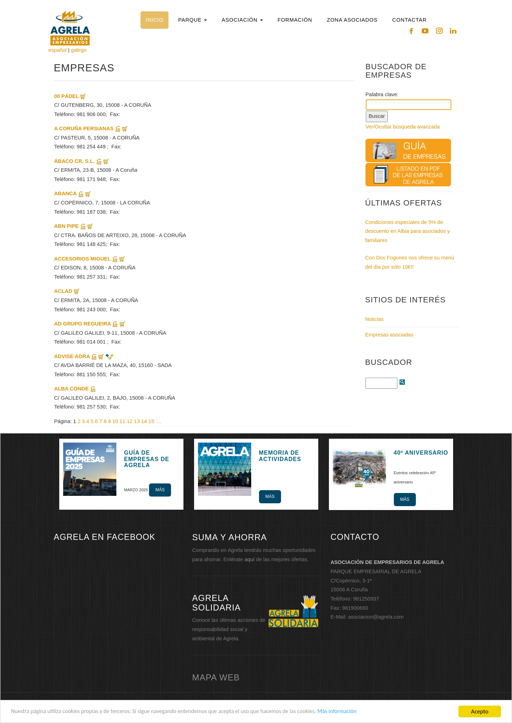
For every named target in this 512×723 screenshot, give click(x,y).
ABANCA (65, 193)
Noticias (374, 319)
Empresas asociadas (389, 335)
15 (151, 421)
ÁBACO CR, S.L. (74, 161)
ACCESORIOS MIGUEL (82, 259)
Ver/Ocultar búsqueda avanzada (402, 127)
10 (115, 421)
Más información (354, 712)
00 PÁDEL (66, 96)
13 (137, 421)
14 (144, 421)
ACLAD (63, 291)
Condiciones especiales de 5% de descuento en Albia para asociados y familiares (407, 231)
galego (79, 50)
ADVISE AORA (72, 356)
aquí (249, 559)
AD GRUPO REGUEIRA (83, 324)
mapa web (216, 677)
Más (160, 489)
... (159, 421)
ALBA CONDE (71, 388)
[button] (192, 20)
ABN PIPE (67, 226)
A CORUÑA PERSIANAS (84, 128)
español (58, 50)
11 (122, 421)
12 (129, 421)
